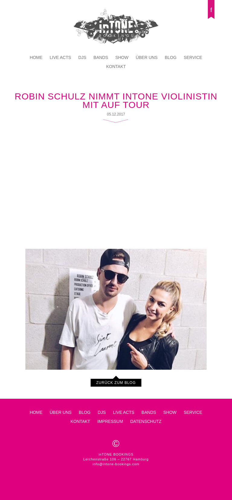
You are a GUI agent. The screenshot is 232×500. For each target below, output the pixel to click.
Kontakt (116, 66)
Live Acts (60, 57)
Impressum (110, 421)
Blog (170, 57)
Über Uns (146, 57)
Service (193, 57)
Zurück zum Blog (116, 383)
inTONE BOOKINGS (116, 26)
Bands (101, 57)
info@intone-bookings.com (116, 464)
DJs (82, 57)
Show (122, 57)
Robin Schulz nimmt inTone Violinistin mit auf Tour (116, 100)
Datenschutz (145, 421)
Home (36, 57)
